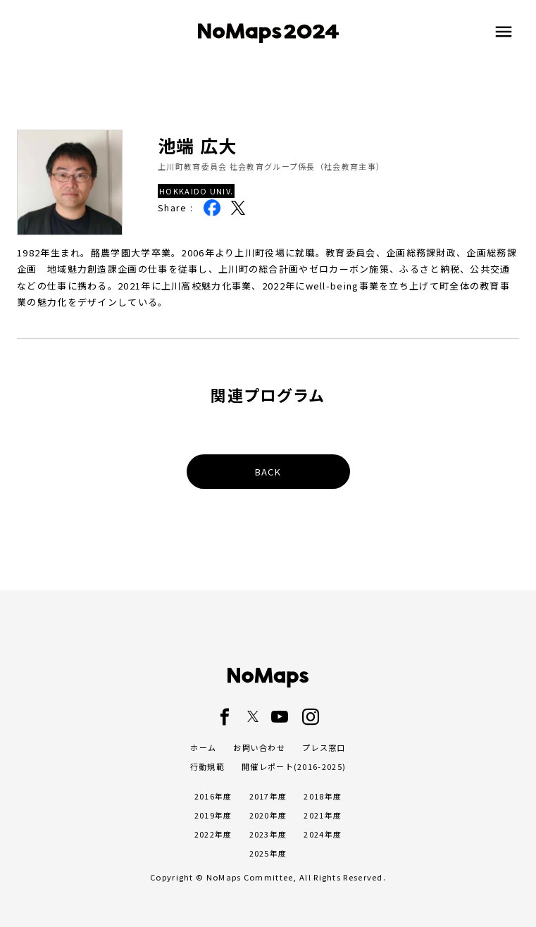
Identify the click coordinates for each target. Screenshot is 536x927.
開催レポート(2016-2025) (294, 766)
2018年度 (323, 796)
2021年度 (323, 815)
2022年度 (213, 834)
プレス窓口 (324, 747)
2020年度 (268, 815)
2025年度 (268, 853)
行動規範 (207, 766)
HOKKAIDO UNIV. (196, 191)
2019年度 (213, 815)
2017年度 (268, 796)
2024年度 (323, 834)
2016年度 (213, 796)
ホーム (203, 747)
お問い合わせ (259, 747)
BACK (268, 471)
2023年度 (268, 834)
